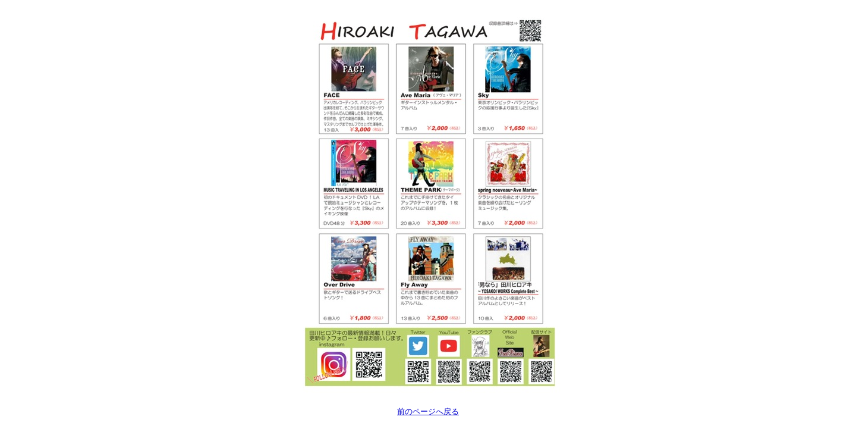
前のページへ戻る (428, 411)
